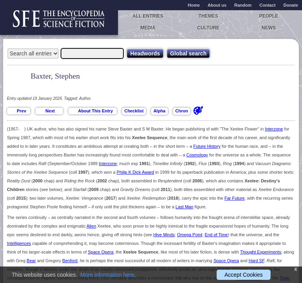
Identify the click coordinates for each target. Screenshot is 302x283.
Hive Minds (164, 234)
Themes (208, 16)
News (269, 28)
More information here (107, 275)
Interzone (274, 129)
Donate (291, 5)
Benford (69, 260)
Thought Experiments (260, 252)
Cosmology (197, 155)
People (268, 16)
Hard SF (256, 260)
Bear (31, 260)
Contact (268, 5)
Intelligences (19, 243)
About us (217, 5)
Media (148, 28)
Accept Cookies (244, 275)
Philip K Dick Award (135, 172)
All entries (148, 16)
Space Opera (101, 252)
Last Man (184, 206)
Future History (207, 146)
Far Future (235, 198)
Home (194, 5)
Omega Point (189, 234)
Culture (208, 28)
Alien (91, 226)
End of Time (216, 234)
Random (243, 5)
